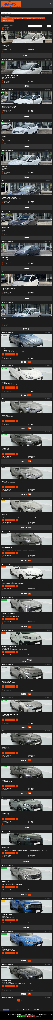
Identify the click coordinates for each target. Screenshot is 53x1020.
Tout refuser (30, 1016)
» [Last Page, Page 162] (39, 1000)
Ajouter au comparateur (8, 59)
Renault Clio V (41, 18)
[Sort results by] (35, 26)
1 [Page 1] (18, 1000)
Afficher (44, 26)
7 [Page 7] (34, 1000)
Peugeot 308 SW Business (7, 20)
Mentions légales (26, 1009)
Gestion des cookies (36, 1010)
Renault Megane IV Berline (30, 18)
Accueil (16, 1009)
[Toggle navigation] (50, 4)
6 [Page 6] (31, 1000)
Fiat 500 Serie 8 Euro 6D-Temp (16, 18)
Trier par (25, 26)
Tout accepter (21, 1016)
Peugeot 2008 (5, 18)
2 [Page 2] (21, 1000)
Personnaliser (38, 1016)
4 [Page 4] (26, 1000)
